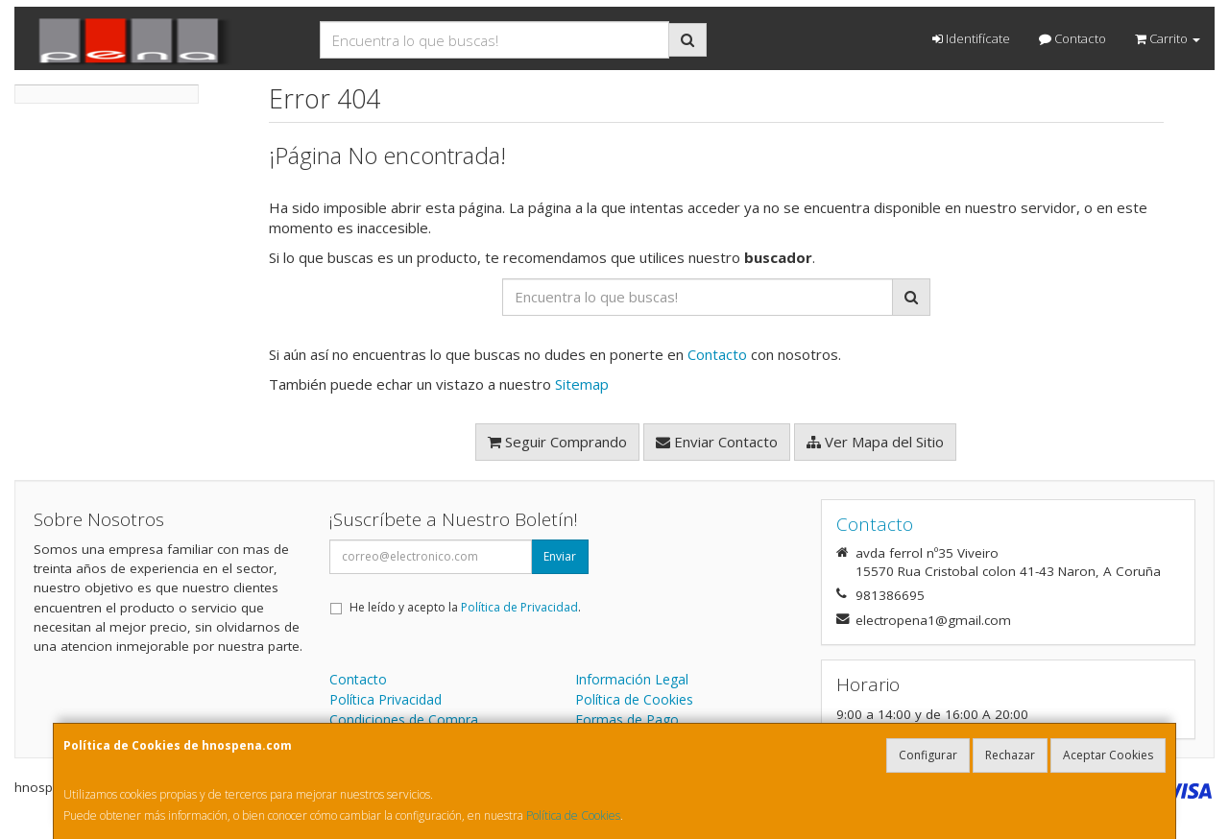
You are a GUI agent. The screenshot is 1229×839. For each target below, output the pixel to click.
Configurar (928, 755)
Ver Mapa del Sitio (875, 441)
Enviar (559, 556)
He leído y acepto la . (465, 607)
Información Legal (631, 679)
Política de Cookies (573, 815)
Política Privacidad (385, 699)
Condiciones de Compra (403, 719)
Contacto (1072, 38)
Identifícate (971, 38)
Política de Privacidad (519, 607)
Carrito (1167, 38)
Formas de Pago (627, 719)
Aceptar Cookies (1108, 755)
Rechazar (1010, 755)
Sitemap (582, 384)
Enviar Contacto (717, 441)
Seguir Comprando (557, 441)
